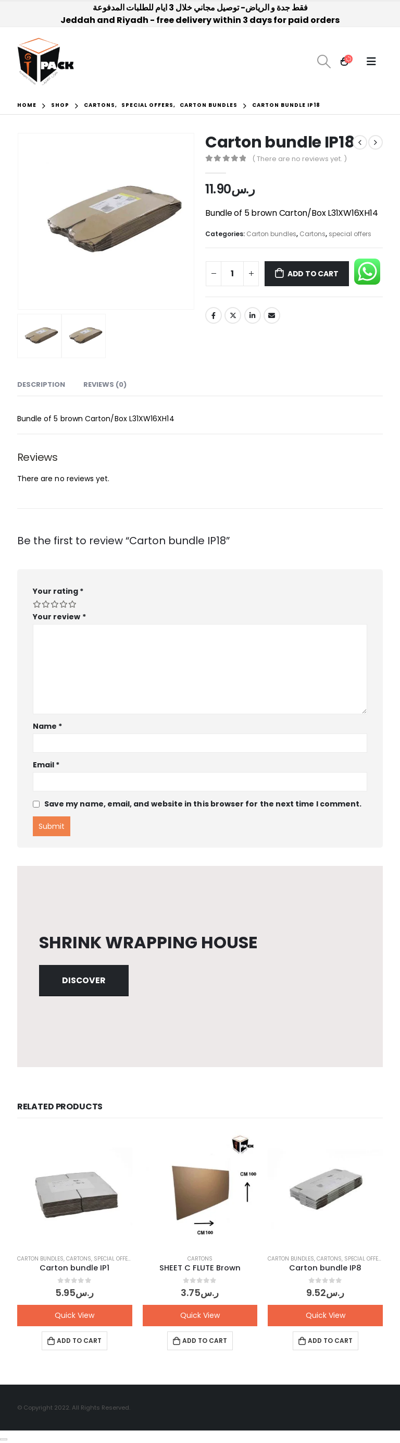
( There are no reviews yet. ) (299, 159)
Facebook (213, 315)
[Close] (3, 1439)
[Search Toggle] (324, 61)
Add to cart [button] (79, 1340)
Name (47, 726)
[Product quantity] (232, 273)
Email (272, 315)
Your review (59, 617)
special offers (350, 233)
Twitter (232, 315)
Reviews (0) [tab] (105, 384)
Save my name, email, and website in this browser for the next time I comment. (202, 804)
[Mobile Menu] (371, 61)
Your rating (58, 591)
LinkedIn (252, 315)
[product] (74, 1188)
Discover (83, 980)
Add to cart (313, 273)
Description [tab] (41, 384)
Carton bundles (271, 233)
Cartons (312, 233)
